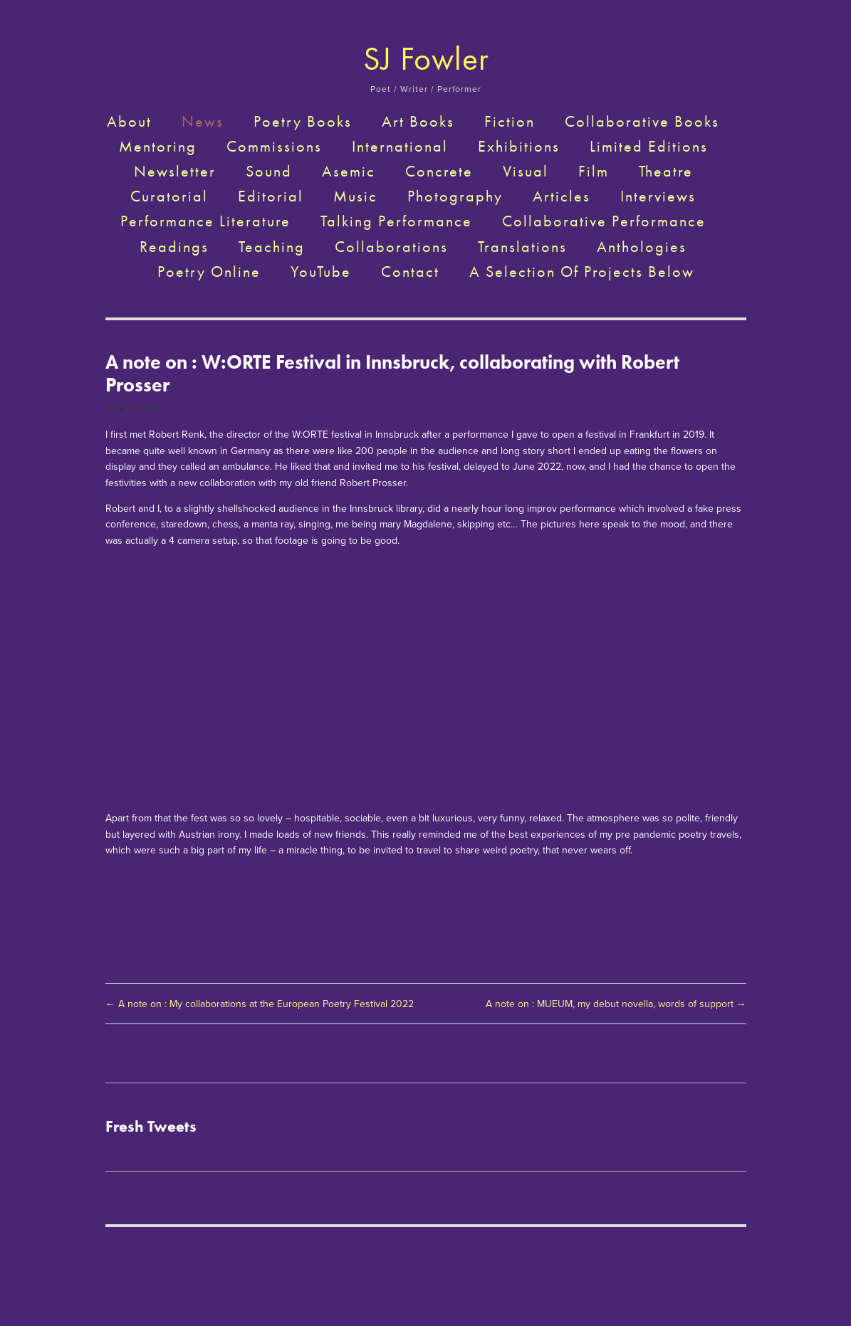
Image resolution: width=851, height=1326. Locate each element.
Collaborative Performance (604, 221)
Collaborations (391, 247)
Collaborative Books (642, 121)
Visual (525, 171)
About (129, 121)
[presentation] (185, 625)
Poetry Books (303, 121)
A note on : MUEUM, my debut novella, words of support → (616, 1003)
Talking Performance (396, 221)
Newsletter (175, 171)
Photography (455, 196)
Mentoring (158, 146)
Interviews (658, 196)
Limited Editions (649, 146)
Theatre (666, 171)
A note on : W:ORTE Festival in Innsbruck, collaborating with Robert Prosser (392, 373)
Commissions (274, 146)
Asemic (348, 171)
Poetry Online (209, 272)
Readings (174, 247)
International (400, 146)
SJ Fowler (426, 58)
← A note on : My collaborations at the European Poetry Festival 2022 (262, 1003)
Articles (561, 196)
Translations (522, 247)
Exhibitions (519, 146)
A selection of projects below (581, 272)
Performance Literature (205, 221)
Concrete (439, 171)
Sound (269, 171)
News (203, 121)
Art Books (418, 121)
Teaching (272, 247)
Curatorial (169, 196)
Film (593, 171)
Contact (410, 272)
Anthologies (641, 247)
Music (355, 196)
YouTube (321, 272)
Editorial (270, 196)
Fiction (509, 121)
